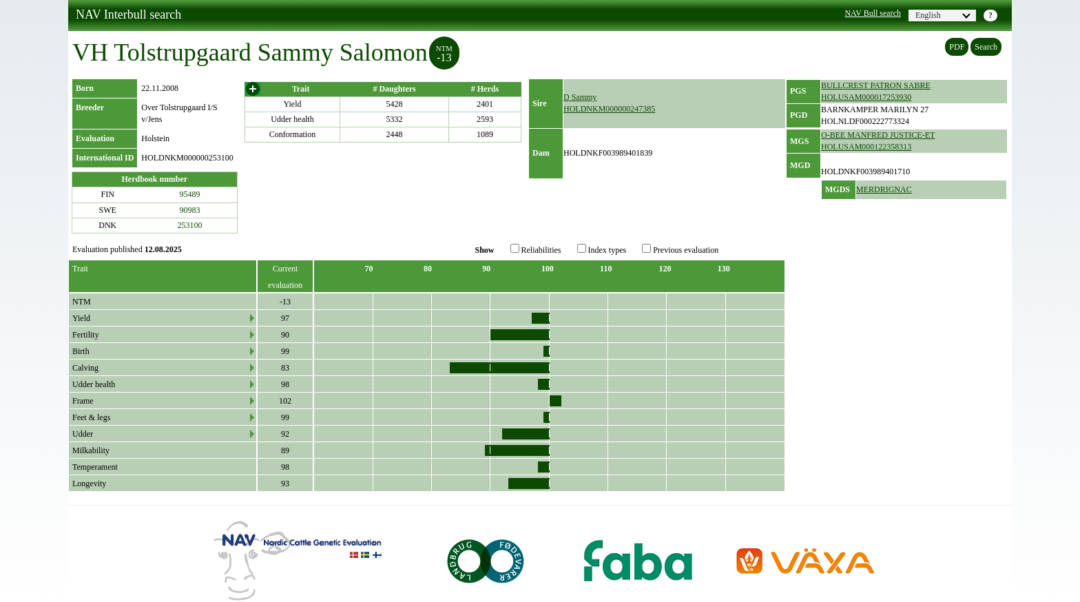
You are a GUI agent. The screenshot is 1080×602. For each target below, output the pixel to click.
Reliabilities (535, 249)
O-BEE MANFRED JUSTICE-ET (878, 135)
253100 (190, 225)
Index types (602, 249)
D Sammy (579, 97)
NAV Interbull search (128, 14)
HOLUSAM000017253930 (866, 97)
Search (986, 47)
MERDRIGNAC (884, 189)
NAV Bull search (872, 13)
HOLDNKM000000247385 (609, 109)
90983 (190, 210)
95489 (190, 194)
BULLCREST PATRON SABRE (876, 85)
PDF (956, 47)
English (942, 15)
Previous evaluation (680, 249)
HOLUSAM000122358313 (866, 147)
